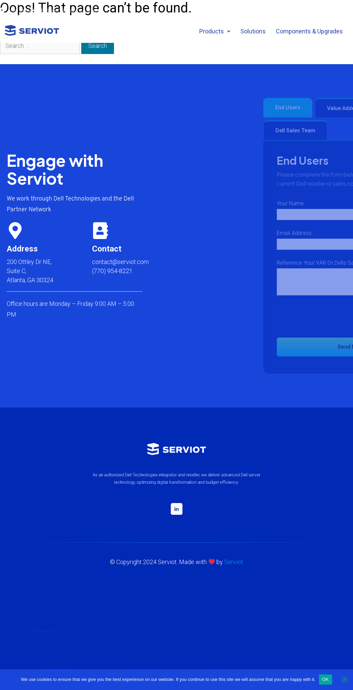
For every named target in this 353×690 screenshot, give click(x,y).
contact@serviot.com (120, 261)
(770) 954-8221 (112, 270)
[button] (214, 31)
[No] (344, 679)
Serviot (233, 561)
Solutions (253, 31)
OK (325, 679)
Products (214, 31)
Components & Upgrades (309, 31)
